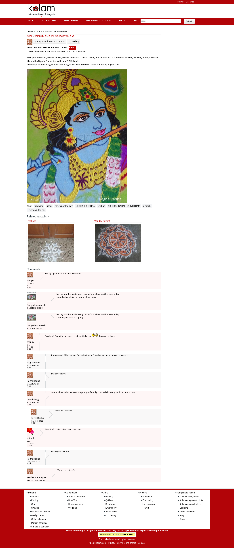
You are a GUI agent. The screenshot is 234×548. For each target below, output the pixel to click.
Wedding (72, 508)
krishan (101, 205)
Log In (134, 20)
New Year (73, 500)
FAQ (182, 515)
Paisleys (35, 500)
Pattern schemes (39, 523)
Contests (184, 508)
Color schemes (38, 519)
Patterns (32, 492)
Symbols (35, 496)
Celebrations (71, 492)
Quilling (109, 500)
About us (184, 519)
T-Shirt (146, 508)
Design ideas (37, 515)
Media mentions (187, 511)
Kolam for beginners (189, 496)
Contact (141, 543)
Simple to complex (40, 526)
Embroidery (111, 508)
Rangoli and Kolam (186, 492)
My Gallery (73, 41)
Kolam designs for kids (190, 504)
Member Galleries (185, 1)
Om (33, 504)
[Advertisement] (114, 11)
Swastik (35, 508)
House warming (75, 504)
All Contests (49, 20)
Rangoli (31, 20)
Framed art (148, 496)
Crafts (120, 20)
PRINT (72, 47)
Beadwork (110, 504)
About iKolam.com (97, 543)
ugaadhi (147, 205)
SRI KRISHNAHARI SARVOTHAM (124, 205)
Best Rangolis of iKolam (98, 20)
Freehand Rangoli (36, 209)
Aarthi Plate (111, 511)
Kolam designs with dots (191, 500)
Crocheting (110, 515)
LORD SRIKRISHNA (85, 205)
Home (30, 31)
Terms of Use (129, 543)
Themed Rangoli (70, 20)
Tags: (29, 205)
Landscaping (149, 504)
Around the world (76, 496)
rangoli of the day (64, 205)
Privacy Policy (115, 543)
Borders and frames (40, 511)
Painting (109, 496)
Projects (143, 492)
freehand (38, 205)
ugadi (49, 205)
